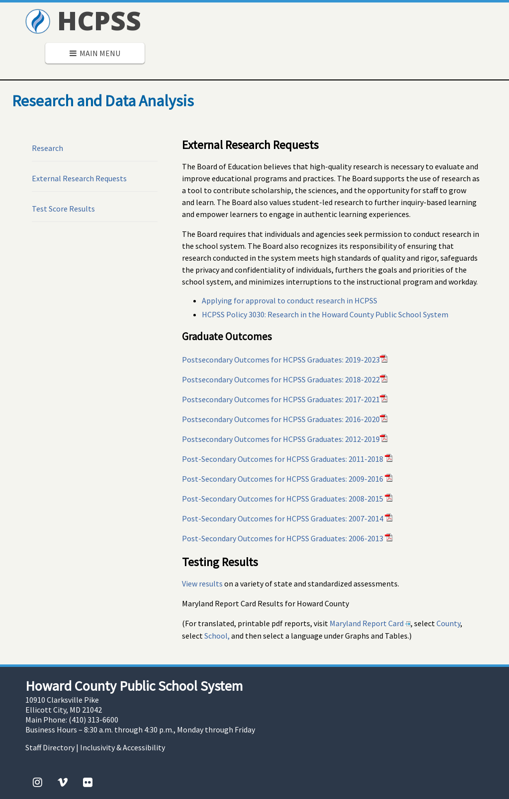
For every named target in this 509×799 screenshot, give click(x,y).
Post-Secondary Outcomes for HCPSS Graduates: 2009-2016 (287, 479)
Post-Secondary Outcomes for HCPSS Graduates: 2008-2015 (287, 499)
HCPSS (83, 20)
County (448, 623)
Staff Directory (50, 747)
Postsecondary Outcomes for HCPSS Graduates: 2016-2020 (285, 419)
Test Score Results (63, 209)
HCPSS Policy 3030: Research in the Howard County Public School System (325, 314)
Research (47, 148)
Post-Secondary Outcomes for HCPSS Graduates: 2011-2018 (287, 459)
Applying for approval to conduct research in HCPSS (289, 300)
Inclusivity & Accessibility (122, 747)
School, (217, 636)
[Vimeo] (62, 782)
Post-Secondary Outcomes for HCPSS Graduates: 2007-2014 (287, 518)
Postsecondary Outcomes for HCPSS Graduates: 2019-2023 (285, 359)
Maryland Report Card (370, 623)
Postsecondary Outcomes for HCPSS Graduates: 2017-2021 (285, 399)
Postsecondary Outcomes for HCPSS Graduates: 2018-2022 (285, 379)
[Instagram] (37, 782)
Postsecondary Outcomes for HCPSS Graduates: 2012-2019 (285, 439)
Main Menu (95, 53)
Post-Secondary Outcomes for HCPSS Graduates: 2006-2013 (287, 538)
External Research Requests (79, 178)
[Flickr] (87, 782)
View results (202, 583)
